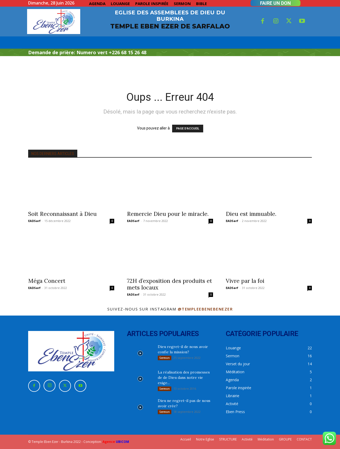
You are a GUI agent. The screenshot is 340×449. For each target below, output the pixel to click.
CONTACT (304, 439)
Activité (247, 439)
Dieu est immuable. (251, 213)
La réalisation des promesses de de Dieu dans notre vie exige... (184, 377)
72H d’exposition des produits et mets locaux (169, 284)
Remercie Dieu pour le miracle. (168, 213)
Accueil (185, 439)
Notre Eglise (205, 439)
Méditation (266, 439)
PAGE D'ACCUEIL (187, 128)
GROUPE (285, 439)
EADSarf (34, 221)
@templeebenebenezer (205, 309)
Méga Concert (46, 280)
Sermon (164, 358)
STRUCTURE (228, 439)
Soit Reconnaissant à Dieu (62, 213)
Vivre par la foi (245, 280)
